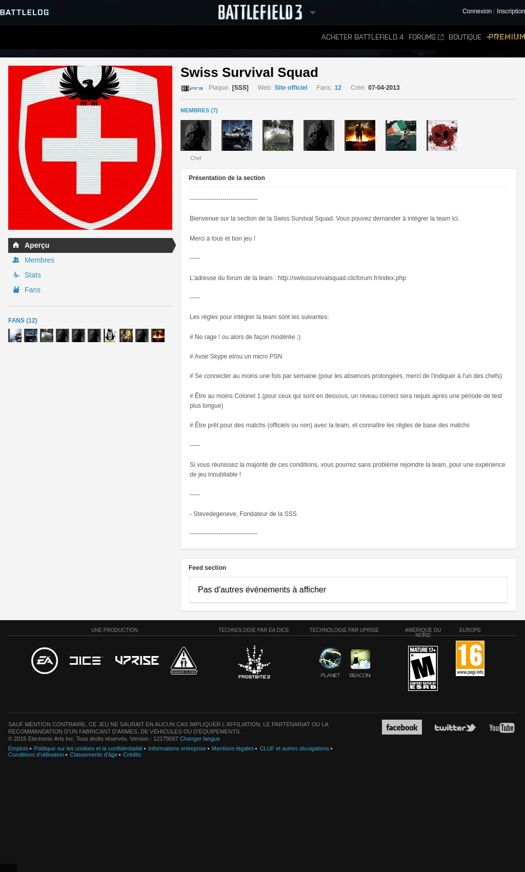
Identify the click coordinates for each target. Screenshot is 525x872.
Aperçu (37, 245)
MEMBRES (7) (199, 110)
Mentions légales (233, 748)
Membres (39, 260)
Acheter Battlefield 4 (362, 37)
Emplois (18, 748)
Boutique (465, 37)
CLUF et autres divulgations (294, 748)
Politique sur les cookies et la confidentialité (88, 748)
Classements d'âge (93, 754)
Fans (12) (22, 320)
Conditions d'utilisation (36, 754)
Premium (506, 37)
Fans (33, 290)
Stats (33, 275)
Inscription (511, 11)
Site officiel (291, 87)
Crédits (132, 754)
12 (338, 87)
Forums (426, 37)
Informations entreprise (177, 748)
